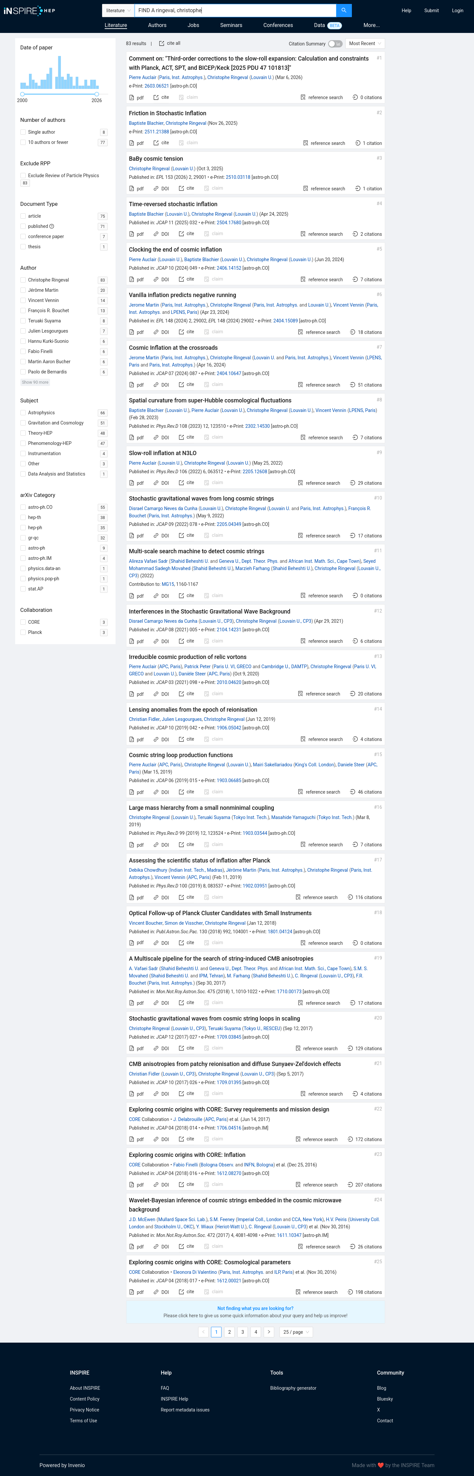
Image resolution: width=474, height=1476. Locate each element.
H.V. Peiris (336, 1219)
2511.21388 (157, 131)
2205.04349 (229, 524)
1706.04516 (229, 1128)
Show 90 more (35, 382)
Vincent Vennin (348, 305)
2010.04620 (229, 682)
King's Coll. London (314, 764)
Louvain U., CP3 (216, 621)
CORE (135, 1119)
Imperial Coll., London (259, 1219)
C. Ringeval (306, 975)
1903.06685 (229, 780)
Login (457, 10)
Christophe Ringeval (227, 77)
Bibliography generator (293, 1388)
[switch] (335, 43)
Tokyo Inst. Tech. (250, 817)
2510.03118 (238, 177)
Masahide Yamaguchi (293, 817)
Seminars (231, 25)
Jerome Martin (144, 305)
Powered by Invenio (62, 1465)
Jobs (193, 25)
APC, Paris (170, 666)
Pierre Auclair (142, 77)
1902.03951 (255, 885)
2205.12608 (255, 471)
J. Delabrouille (187, 1119)
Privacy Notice (84, 1409)
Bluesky (385, 1399)
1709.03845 (229, 1037)
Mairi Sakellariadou (272, 764)
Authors (157, 25)
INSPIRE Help (174, 1399)
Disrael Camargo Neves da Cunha (163, 508)
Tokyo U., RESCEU (262, 1028)
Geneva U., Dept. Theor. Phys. (248, 561)
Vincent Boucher (146, 923)
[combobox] (235, 10)
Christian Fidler (144, 719)
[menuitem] (406, 10)
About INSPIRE (85, 1388)
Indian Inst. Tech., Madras (196, 870)
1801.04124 (280, 931)
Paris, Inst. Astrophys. (181, 77)
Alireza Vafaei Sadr (148, 561)
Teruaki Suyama (214, 817)
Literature (116, 25)
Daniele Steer (351, 764)
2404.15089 (286, 320)
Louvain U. (262, 77)
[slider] (22, 94)
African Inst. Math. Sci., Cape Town (323, 561)
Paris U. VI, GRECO (232, 666)
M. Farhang (238, 975)
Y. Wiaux (204, 1226)
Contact (385, 1420)
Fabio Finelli (185, 1164)
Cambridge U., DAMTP (284, 666)
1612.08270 (229, 1173)
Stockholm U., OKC (173, 1226)
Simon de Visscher (184, 923)
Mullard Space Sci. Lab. (182, 1219)
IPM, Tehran (211, 975)
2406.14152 (229, 268)
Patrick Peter (197, 666)
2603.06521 (157, 86)
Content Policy (84, 1399)
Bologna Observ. (217, 1164)
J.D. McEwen (142, 1219)
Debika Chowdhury (148, 870)
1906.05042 (229, 727)
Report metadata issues (185, 1409)
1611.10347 (289, 1235)
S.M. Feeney (222, 1219)
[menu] (413, 10)
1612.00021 (229, 1280)
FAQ (165, 1388)
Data (319, 25)
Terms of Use (83, 1420)
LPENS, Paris (184, 312)
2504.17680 (229, 222)
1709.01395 (229, 1082)
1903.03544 (255, 833)
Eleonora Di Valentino (195, 1272)
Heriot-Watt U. (230, 1226)
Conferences (278, 25)
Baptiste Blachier (146, 123)
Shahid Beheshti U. (190, 561)
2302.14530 (257, 426)
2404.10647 (229, 373)
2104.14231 (229, 629)
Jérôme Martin (241, 870)
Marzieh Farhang (252, 568)
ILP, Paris (283, 1272)
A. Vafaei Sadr (143, 968)
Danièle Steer (192, 673)
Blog (381, 1388)
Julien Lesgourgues (182, 719)
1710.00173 (289, 991)
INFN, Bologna (258, 1164)
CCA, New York (307, 1219)
